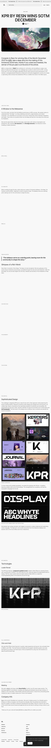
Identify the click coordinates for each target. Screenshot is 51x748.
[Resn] (25, 24)
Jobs (27, 726)
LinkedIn (12, 741)
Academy (28, 724)
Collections (3, 726)
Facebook (21, 741)
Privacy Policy (16, 739)
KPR (10, 60)
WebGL (8, 688)
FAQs (27, 730)
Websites (3, 724)
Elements (3, 728)
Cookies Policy (4, 739)
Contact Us (28, 734)
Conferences (3, 732)
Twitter (17, 741)
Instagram (8, 741)
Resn (2, 700)
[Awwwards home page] (25, 744)
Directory (3, 730)
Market (27, 728)
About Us (28, 732)
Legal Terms (10, 739)
